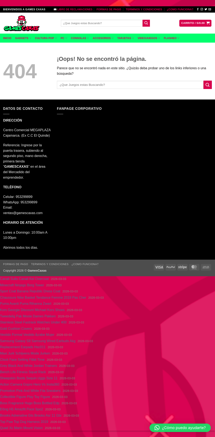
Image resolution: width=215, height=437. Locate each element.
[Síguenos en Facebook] (198, 9)
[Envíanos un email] (209, 9)
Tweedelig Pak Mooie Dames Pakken (28, 316)
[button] (195, 23)
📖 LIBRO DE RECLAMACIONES (73, 9)
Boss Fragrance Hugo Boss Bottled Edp (29, 403)
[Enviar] (146, 23)
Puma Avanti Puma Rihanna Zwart (25, 303)
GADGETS (23, 38)
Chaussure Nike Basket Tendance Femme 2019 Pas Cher (43, 297)
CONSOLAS (80, 38)
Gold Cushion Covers (16, 328)
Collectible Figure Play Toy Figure (25, 397)
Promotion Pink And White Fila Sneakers (30, 391)
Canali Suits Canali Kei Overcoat (24, 279)
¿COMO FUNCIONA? (180, 9)
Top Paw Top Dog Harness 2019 (24, 422)
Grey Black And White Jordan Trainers (28, 366)
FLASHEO (171, 38)
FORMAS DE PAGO (109, 9)
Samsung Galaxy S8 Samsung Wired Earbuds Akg (37, 341)
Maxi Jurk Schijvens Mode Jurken (25, 353)
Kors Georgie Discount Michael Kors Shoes (32, 310)
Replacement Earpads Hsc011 (23, 347)
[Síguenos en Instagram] (202, 9)
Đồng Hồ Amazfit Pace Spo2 (21, 409)
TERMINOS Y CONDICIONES (144, 9)
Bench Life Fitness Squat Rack (23, 372)
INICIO (7, 38)
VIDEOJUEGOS (149, 38)
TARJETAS (125, 38)
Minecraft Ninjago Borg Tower (22, 285)
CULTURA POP (46, 38)
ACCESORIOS (103, 38)
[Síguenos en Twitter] (206, 9)
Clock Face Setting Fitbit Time (22, 359)
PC (64, 38)
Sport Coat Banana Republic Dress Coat (30, 291)
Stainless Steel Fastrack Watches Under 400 (33, 322)
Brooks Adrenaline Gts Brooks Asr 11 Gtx (31, 415)
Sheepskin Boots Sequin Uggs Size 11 (29, 378)
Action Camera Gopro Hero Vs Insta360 (29, 384)
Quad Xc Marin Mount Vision (21, 428)
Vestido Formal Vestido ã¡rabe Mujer (27, 334)
